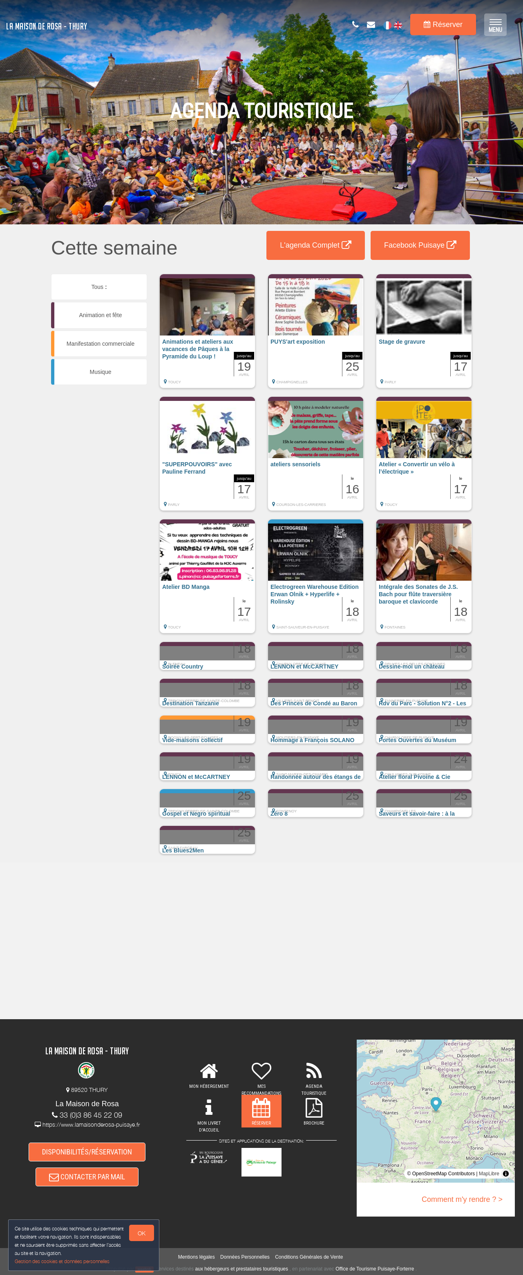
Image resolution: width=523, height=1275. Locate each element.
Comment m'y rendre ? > (462, 1199)
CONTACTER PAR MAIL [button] (87, 1177)
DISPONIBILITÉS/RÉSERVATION (87, 1152)
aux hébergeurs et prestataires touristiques (241, 1269)
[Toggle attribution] (506, 1174)
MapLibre (489, 1174)
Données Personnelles (245, 1257)
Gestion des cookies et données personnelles (62, 1261)
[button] (207, 335)
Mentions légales (196, 1257)
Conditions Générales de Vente (309, 1257)
